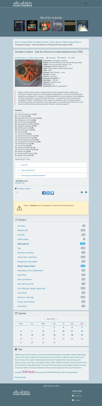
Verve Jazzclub (41, 372)
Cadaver (27, 188)
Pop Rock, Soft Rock (26, 252)
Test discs (21, 226)
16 (54, 335)
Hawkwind (59, 360)
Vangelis (18, 372)
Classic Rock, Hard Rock (27, 257)
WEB (49, 372)
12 (82, 331)
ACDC (28, 354)
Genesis (51, 360)
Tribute (48, 367)
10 (63, 331)
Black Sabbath (71, 354)
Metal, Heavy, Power (71, 42)
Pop (19, 248)
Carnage (20, 188)
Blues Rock (22, 275)
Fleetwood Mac (42, 360)
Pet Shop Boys (30, 365)
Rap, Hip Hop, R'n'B (25, 284)
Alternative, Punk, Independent (30, 270)
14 (32, 335)
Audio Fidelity (52, 354)
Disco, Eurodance (25, 279)
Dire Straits (39, 357)
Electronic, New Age (26, 297)
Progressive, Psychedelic (27, 261)
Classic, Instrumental (26, 302)
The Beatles (40, 367)
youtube (76, 400)
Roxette (76, 365)
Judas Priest (26, 362)
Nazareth (66, 362)
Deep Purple (30, 357)
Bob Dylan (82, 354)
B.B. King (61, 354)
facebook (77, 396)
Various (28, 371)
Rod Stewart (68, 365)
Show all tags (20, 377)
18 (72, 335)
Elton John (80, 357)
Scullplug (51, 58)
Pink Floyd (52, 365)
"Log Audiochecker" (28, 170)
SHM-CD (26, 367)
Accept (22, 354)
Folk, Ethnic (22, 293)
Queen (60, 365)
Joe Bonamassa (70, 360)
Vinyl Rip (21, 235)
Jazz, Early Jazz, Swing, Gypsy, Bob (31, 288)
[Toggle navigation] (86, 3)
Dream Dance (50, 357)
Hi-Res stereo (23, 239)
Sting (33, 367)
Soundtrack (22, 306)
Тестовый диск (71, 372)
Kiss (33, 362)
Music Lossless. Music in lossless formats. (32, 42)
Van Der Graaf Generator (71, 367)
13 (21, 335)
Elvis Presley (20, 360)
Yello (63, 372)
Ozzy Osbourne (76, 362)
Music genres (55, 42)
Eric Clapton (30, 360)
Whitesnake (56, 372)
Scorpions (19, 367)
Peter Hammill (42, 365)
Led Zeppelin (40, 362)
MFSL (48, 362)
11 (72, 331)
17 (63, 335)
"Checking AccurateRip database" (33, 175)
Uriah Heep (56, 367)
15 (43, 335)
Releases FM (23, 230)
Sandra (83, 365)
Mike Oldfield (56, 362)
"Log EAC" (24, 165)
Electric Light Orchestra (65, 357)
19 (82, 335)
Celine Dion (19, 357)
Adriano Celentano (38, 354)
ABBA (17, 354)
